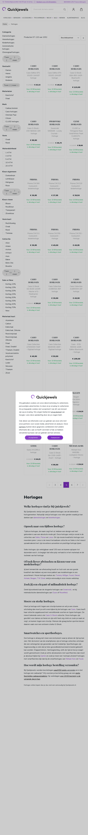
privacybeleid (56, 412)
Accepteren (33, 437)
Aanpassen (55, 437)
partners (22, 427)
